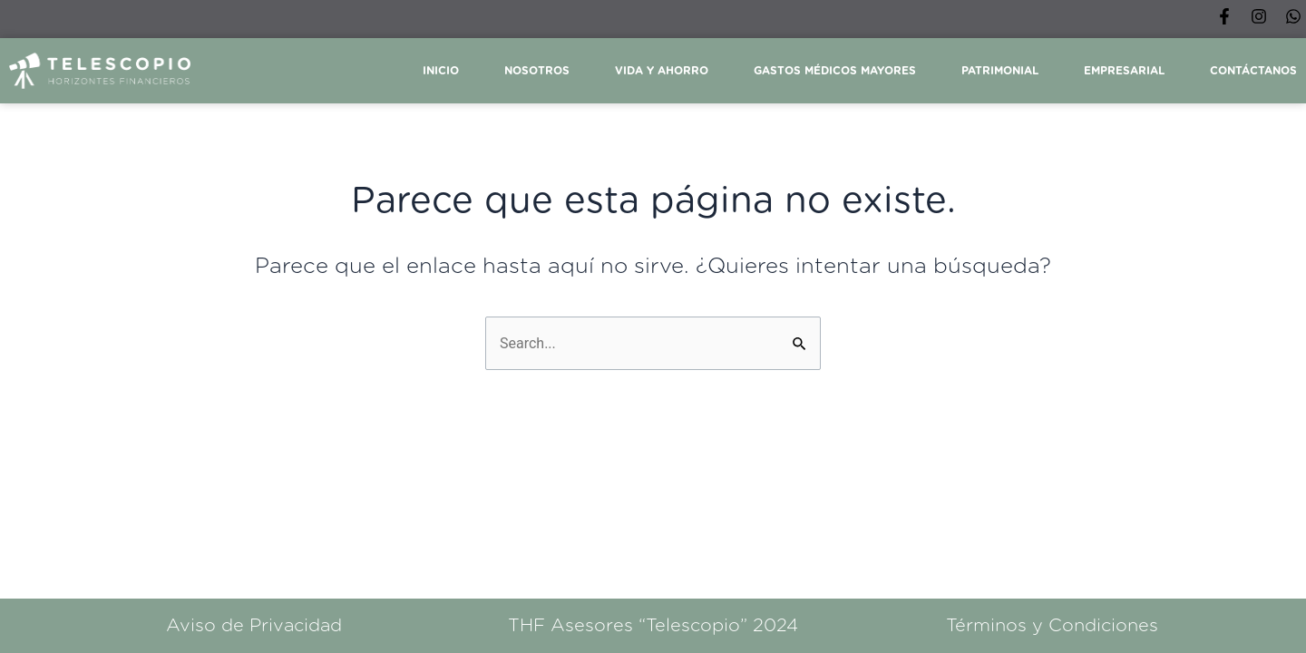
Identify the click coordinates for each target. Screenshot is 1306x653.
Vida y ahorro (661, 70)
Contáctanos (1253, 70)
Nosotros (537, 70)
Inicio (441, 70)
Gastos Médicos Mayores (835, 70)
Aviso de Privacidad (254, 626)
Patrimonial (999, 70)
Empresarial (1124, 70)
